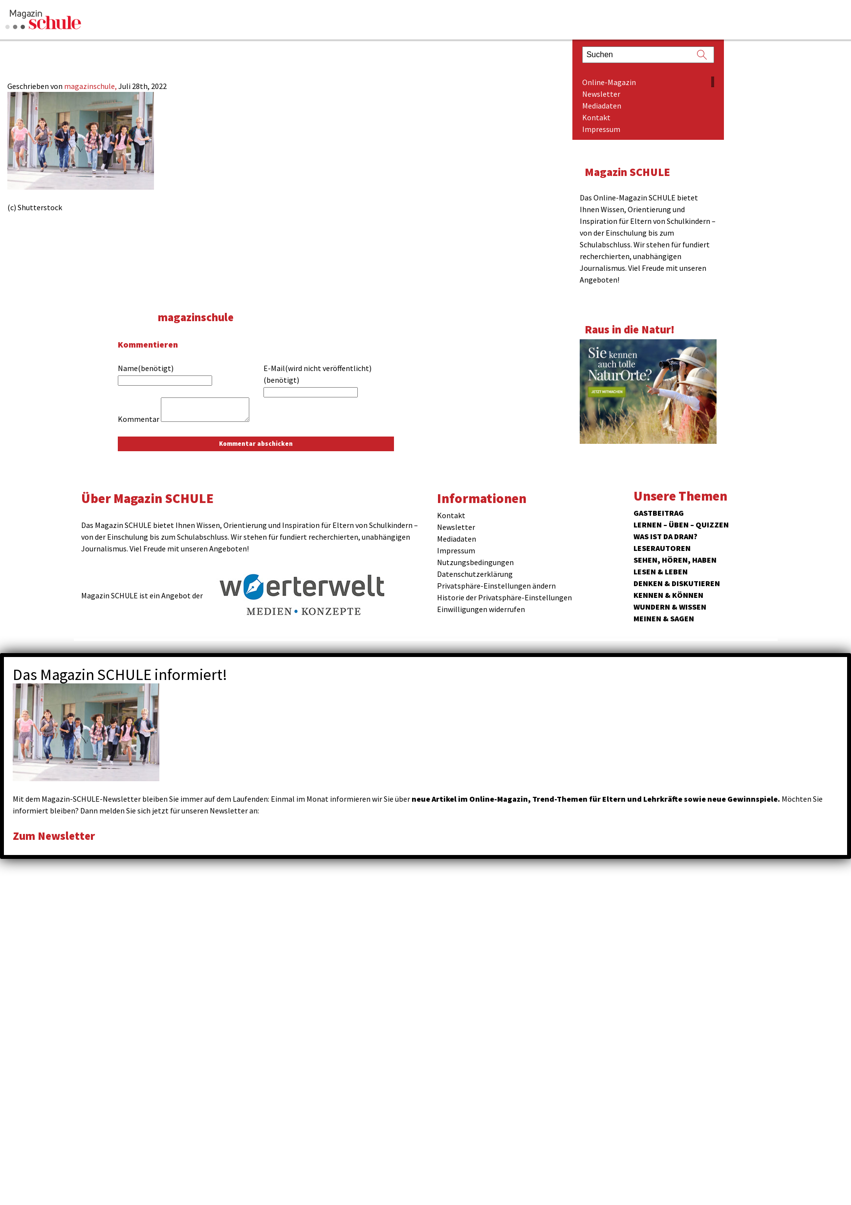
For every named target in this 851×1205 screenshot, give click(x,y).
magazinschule (196, 317)
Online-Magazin (609, 82)
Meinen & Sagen (663, 618)
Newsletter (601, 94)
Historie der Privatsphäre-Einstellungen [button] (504, 597)
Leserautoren (662, 548)
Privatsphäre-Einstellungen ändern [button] (496, 586)
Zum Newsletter (54, 836)
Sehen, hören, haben (675, 560)
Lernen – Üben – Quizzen (681, 524)
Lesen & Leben (660, 571)
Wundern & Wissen (669, 607)
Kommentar (138, 419)
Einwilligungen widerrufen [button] (481, 609)
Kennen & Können (668, 595)
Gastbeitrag (658, 513)
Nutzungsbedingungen (475, 562)
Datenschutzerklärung (475, 574)
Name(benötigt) (146, 368)
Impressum (601, 129)
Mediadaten (601, 105)
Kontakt (596, 117)
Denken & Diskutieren (676, 583)
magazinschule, (91, 86)
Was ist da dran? (665, 536)
